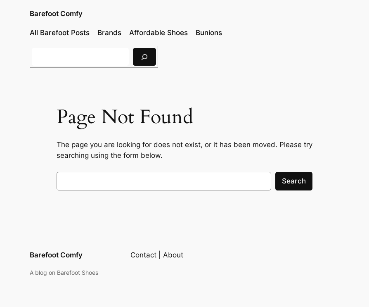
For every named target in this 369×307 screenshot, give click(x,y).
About (173, 255)
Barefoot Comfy (56, 13)
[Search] (144, 57)
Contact (143, 255)
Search (294, 181)
